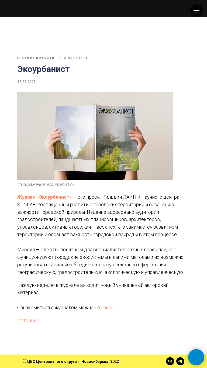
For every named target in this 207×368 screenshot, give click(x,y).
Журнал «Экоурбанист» (44, 197)
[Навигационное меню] (196, 10)
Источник (28, 320)
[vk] (170, 361)
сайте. (107, 307)
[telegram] (180, 361)
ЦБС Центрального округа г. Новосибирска (67, 361)
